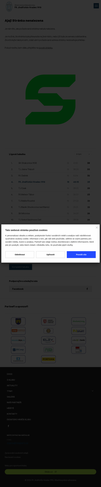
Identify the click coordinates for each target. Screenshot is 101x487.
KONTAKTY (12, 414)
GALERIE (11, 397)
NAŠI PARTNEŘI (14, 402)
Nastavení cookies (13, 457)
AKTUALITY (12, 385)
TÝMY (9, 391)
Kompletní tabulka (20, 267)
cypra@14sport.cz (17, 442)
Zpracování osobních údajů (16, 453)
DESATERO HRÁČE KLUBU (19, 419)
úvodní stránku (45, 47)
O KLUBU (11, 380)
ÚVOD (9, 374)
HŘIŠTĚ (10, 408)
